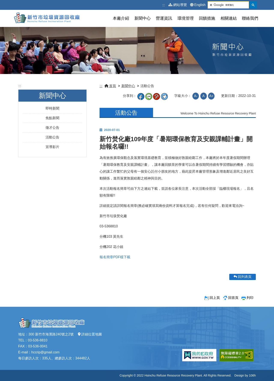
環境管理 (185, 18)
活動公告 (52, 137)
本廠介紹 (121, 18)
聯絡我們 (250, 18)
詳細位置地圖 (90, 334)
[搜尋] (225, 4)
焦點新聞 (52, 118)
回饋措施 (207, 18)
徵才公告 (52, 127)
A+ (211, 96)
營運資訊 (164, 18)
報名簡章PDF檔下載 (115, 257)
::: (163, 5)
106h (252, 375)
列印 (250, 297)
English (198, 5)
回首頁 (233, 297)
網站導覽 (177, 5)
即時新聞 (52, 108)
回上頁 (215, 297)
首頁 (110, 86)
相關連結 (228, 18)
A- (195, 96)
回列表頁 (243, 277)
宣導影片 (52, 147)
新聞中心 (142, 18)
